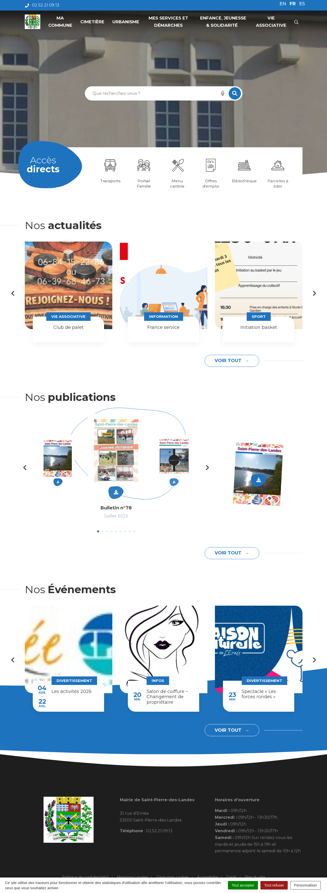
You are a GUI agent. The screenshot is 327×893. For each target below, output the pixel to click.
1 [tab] (98, 531)
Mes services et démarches (168, 22)
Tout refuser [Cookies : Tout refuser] (274, 885)
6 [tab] (121, 531)
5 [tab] (116, 531)
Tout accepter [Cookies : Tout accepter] (243, 885)
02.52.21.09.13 (159, 830)
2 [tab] (103, 531)
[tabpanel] (110, 170)
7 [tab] (125, 531)
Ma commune (60, 22)
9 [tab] (134, 531)
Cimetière (92, 21)
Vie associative (271, 22)
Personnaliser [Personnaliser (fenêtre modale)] (305, 885)
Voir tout (229, 360)
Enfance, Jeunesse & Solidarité (222, 22)
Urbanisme (125, 21)
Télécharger (258, 480)
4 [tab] (112, 531)
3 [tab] (107, 531)
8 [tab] (130, 531)
